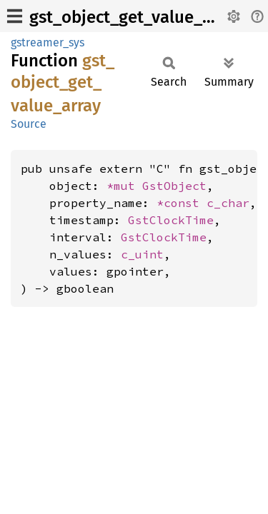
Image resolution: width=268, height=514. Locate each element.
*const (182, 203)
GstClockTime (171, 220)
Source (28, 124)
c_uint (142, 254)
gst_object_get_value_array (135, 17)
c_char (228, 203)
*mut (124, 185)
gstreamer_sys (47, 42)
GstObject (174, 185)
